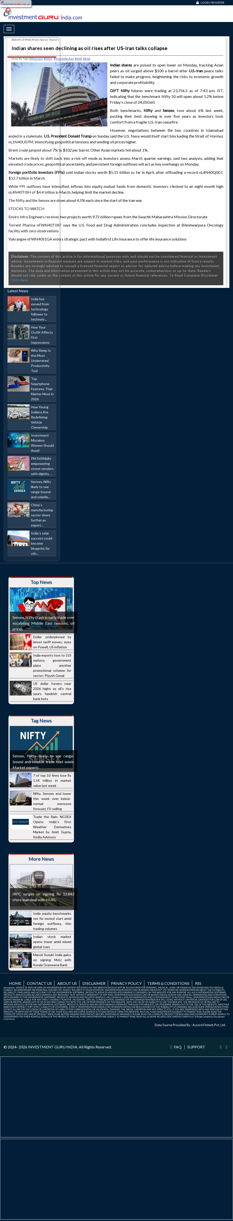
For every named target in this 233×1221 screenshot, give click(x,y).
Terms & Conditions (168, 983)
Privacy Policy (126, 983)
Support (196, 1047)
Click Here (9, 1019)
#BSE (86, 58)
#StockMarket (64, 58)
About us (67, 983)
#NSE (78, 58)
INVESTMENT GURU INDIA (52, 1047)
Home (15, 983)
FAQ (178, 1047)
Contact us (39, 983)
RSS (198, 983)
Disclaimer (93, 983)
